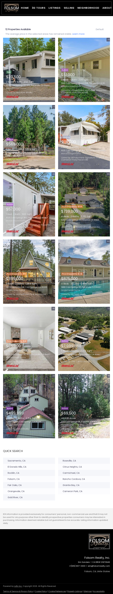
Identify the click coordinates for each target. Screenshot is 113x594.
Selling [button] (69, 8)
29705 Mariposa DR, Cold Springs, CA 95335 (26, 287)
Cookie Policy (41, 591)
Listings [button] (55, 8)
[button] (12, 8)
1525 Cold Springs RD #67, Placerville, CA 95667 (28, 354)
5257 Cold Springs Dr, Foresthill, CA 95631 (80, 220)
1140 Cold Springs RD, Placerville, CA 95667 (81, 354)
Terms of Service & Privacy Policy (18, 591)
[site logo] (99, 545)
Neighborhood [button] (88, 8)
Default (100, 29)
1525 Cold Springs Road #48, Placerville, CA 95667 (84, 83)
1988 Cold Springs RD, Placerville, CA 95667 (81, 287)
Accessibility (99, 591)
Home (25, 8)
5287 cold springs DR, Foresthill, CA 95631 (25, 152)
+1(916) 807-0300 (77, 566)
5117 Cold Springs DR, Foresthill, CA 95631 (80, 421)
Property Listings (74, 591)
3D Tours (39, 8)
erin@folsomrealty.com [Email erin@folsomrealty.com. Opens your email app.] (99, 566)
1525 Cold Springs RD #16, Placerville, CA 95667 (28, 85)
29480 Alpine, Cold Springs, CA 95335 (23, 421)
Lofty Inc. (18, 586)
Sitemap (88, 591)
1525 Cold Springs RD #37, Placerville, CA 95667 (83, 150)
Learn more (78, 33)
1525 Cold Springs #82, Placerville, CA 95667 (27, 217)
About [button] (107, 8)
